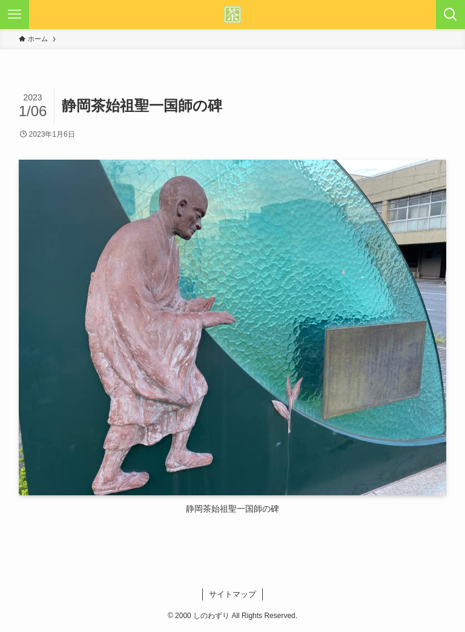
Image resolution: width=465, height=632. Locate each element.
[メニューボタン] (14, 14)
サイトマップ (232, 594)
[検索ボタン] (450, 14)
